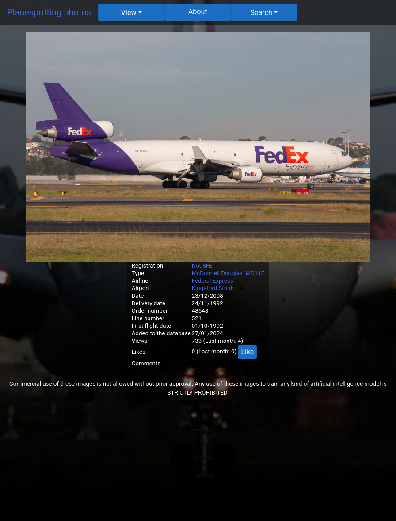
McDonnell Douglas (217, 273)
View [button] (129, 12)
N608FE (202, 265)
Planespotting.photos (49, 12)
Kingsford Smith (213, 288)
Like (247, 352)
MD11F (254, 273)
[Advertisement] (198, 459)
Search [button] (261, 12)
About (197, 12)
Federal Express (212, 280)
